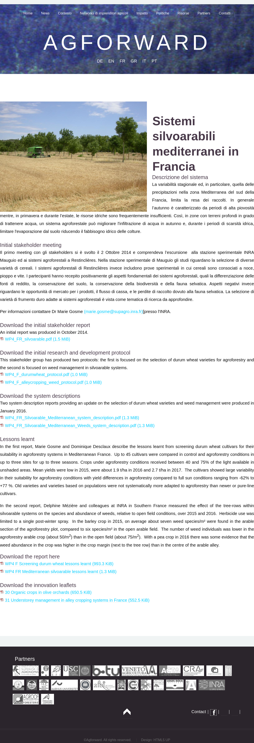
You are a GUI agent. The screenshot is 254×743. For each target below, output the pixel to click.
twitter (235, 712)
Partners (25, 659)
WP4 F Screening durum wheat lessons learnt (59, 563)
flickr (224, 712)
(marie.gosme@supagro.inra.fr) (113, 311)
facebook (213, 712)
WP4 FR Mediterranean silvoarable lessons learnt (61, 571)
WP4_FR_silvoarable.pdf (37, 339)
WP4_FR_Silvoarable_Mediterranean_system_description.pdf (72, 417)
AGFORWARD (127, 42)
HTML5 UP (161, 740)
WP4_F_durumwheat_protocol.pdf (46, 374)
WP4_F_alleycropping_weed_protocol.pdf (53, 382)
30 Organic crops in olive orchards (48, 592)
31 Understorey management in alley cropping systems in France (77, 600)
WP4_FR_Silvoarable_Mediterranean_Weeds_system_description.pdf (80, 425)
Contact (198, 711)
